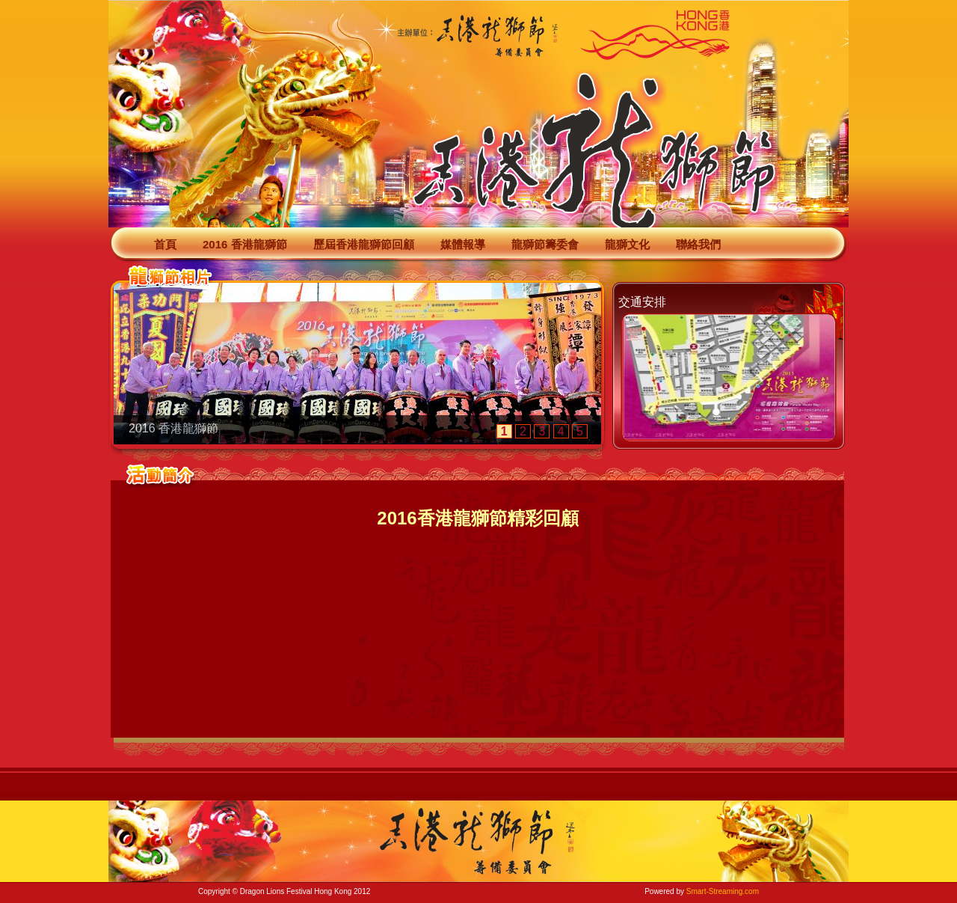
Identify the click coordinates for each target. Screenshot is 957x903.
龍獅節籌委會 (545, 244)
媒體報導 (462, 244)
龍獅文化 (627, 244)
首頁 (165, 244)
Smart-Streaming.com (722, 891)
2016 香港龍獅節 (245, 244)
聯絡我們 (698, 244)
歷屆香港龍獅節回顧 (363, 244)
